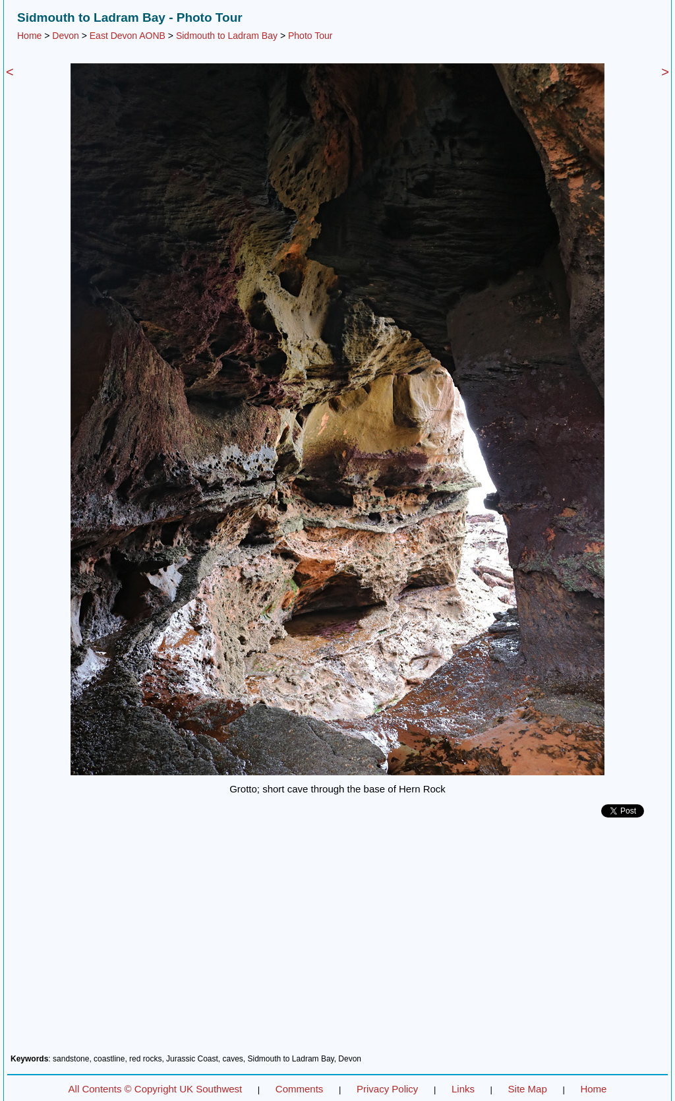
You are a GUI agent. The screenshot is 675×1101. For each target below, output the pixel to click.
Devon (65, 35)
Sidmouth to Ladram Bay (227, 35)
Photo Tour (310, 35)
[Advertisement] (337, 940)
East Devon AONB (127, 35)
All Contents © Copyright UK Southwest (156, 1088)
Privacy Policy (387, 1088)
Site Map (527, 1088)
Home (29, 35)
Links (463, 1088)
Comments (300, 1088)
